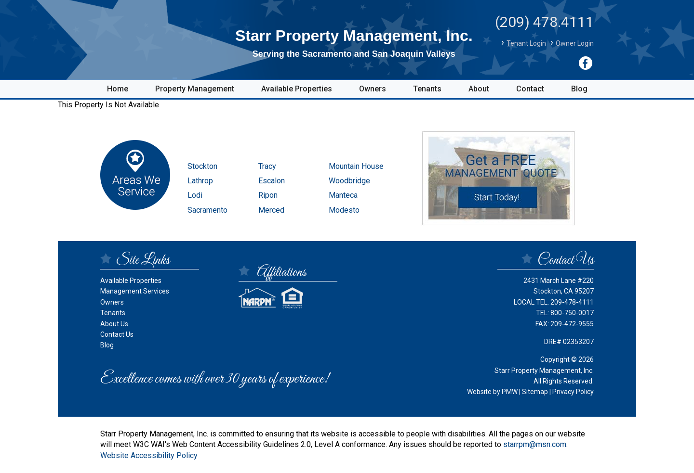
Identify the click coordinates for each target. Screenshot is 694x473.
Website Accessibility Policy (149, 455)
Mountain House (356, 166)
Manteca (343, 195)
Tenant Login (526, 43)
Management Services (134, 291)
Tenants (427, 88)
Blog (579, 88)
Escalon (271, 180)
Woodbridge (349, 180)
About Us (114, 324)
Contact (530, 88)
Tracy (267, 166)
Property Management (194, 88)
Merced (271, 210)
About (478, 88)
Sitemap (535, 392)
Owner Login (575, 43)
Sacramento (207, 210)
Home (117, 88)
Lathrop (200, 180)
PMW (510, 392)
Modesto (344, 210)
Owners (372, 88)
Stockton (202, 166)
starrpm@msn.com (534, 444)
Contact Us (116, 334)
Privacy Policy (573, 392)
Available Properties (296, 88)
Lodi (194, 195)
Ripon (268, 195)
